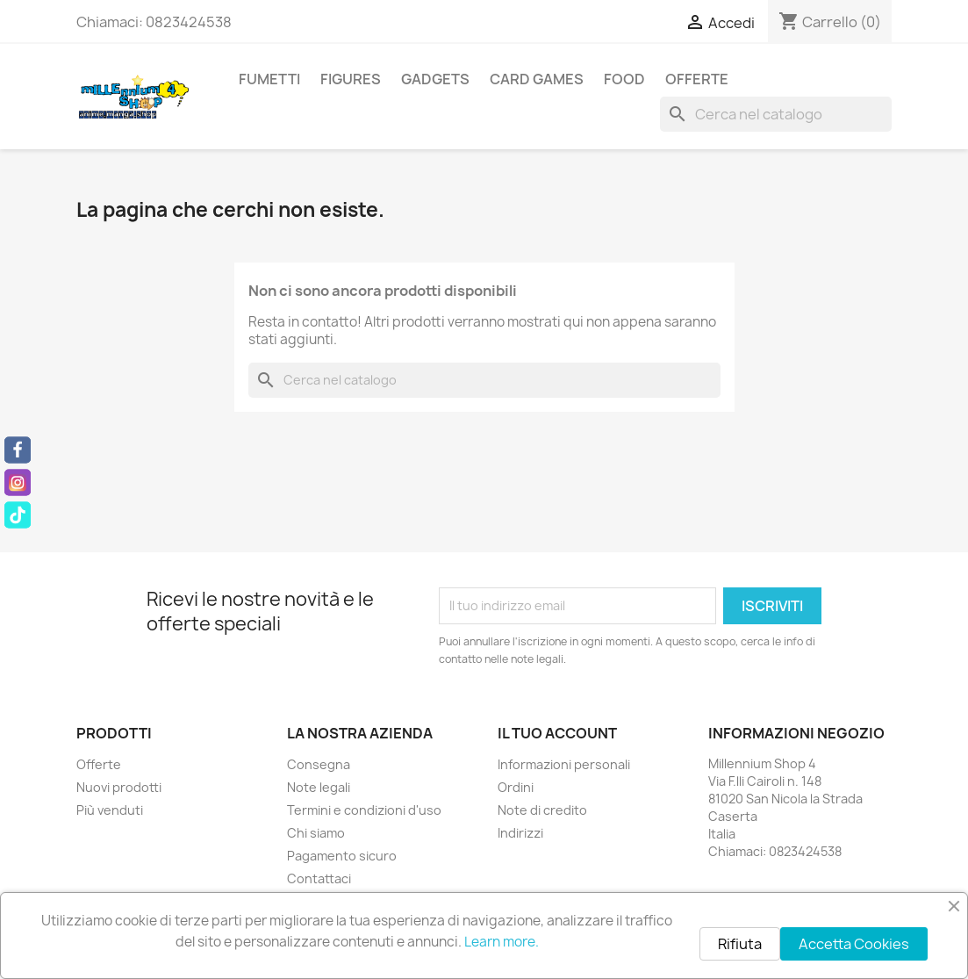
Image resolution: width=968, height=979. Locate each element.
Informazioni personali (564, 764)
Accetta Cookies (854, 944)
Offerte (696, 79)
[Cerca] (776, 114)
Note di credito (542, 810)
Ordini (516, 787)
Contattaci (319, 878)
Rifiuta (740, 944)
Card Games (537, 79)
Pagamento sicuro (342, 855)
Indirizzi (520, 832)
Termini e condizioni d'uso (364, 810)
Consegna (318, 764)
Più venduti (109, 810)
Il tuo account (557, 733)
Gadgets (435, 79)
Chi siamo (316, 832)
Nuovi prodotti (118, 787)
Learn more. (501, 941)
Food (624, 79)
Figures (350, 79)
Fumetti (269, 79)
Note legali (318, 787)
